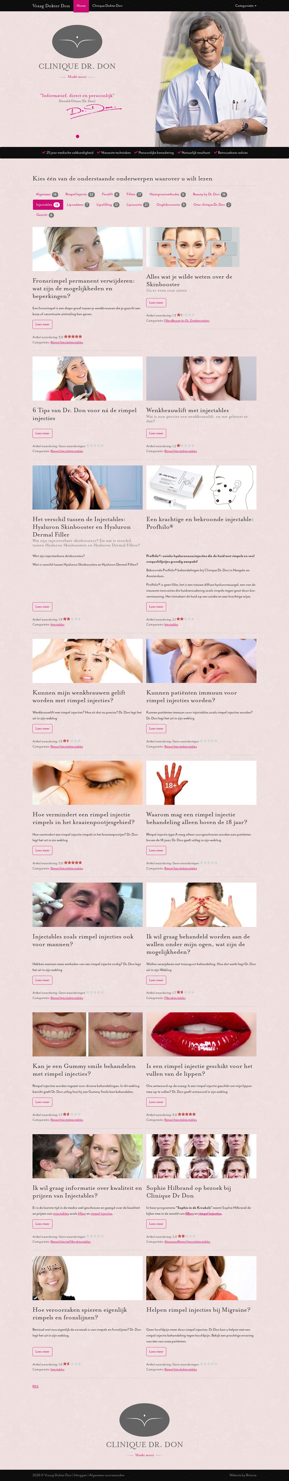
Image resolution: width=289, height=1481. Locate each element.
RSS (36, 1386)
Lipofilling (108, 205)
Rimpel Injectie (80, 194)
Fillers (134, 194)
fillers (82, 1213)
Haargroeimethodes (168, 194)
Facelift (110, 194)
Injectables (48, 205)
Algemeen (47, 194)
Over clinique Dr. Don (212, 205)
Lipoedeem (78, 205)
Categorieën (245, 5)
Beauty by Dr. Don (210, 194)
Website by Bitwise (242, 1475)
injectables (61, 1213)
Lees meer (42, 324)
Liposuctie (138, 205)
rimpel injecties (101, 1213)
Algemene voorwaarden (106, 1475)
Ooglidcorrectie (171, 205)
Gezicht (45, 215)
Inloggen (80, 1475)
